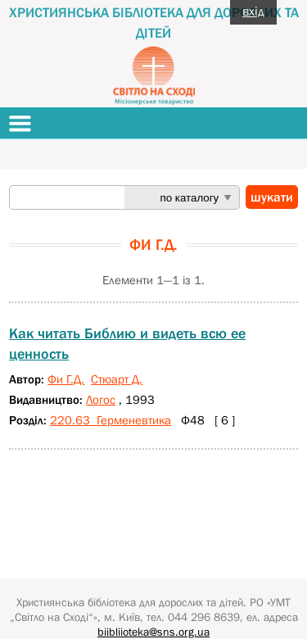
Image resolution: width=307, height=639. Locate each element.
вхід (253, 10)
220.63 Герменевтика (110, 420)
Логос (100, 399)
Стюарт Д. (116, 379)
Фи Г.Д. (65, 379)
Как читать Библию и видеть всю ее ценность (127, 343)
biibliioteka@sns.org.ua (153, 631)
